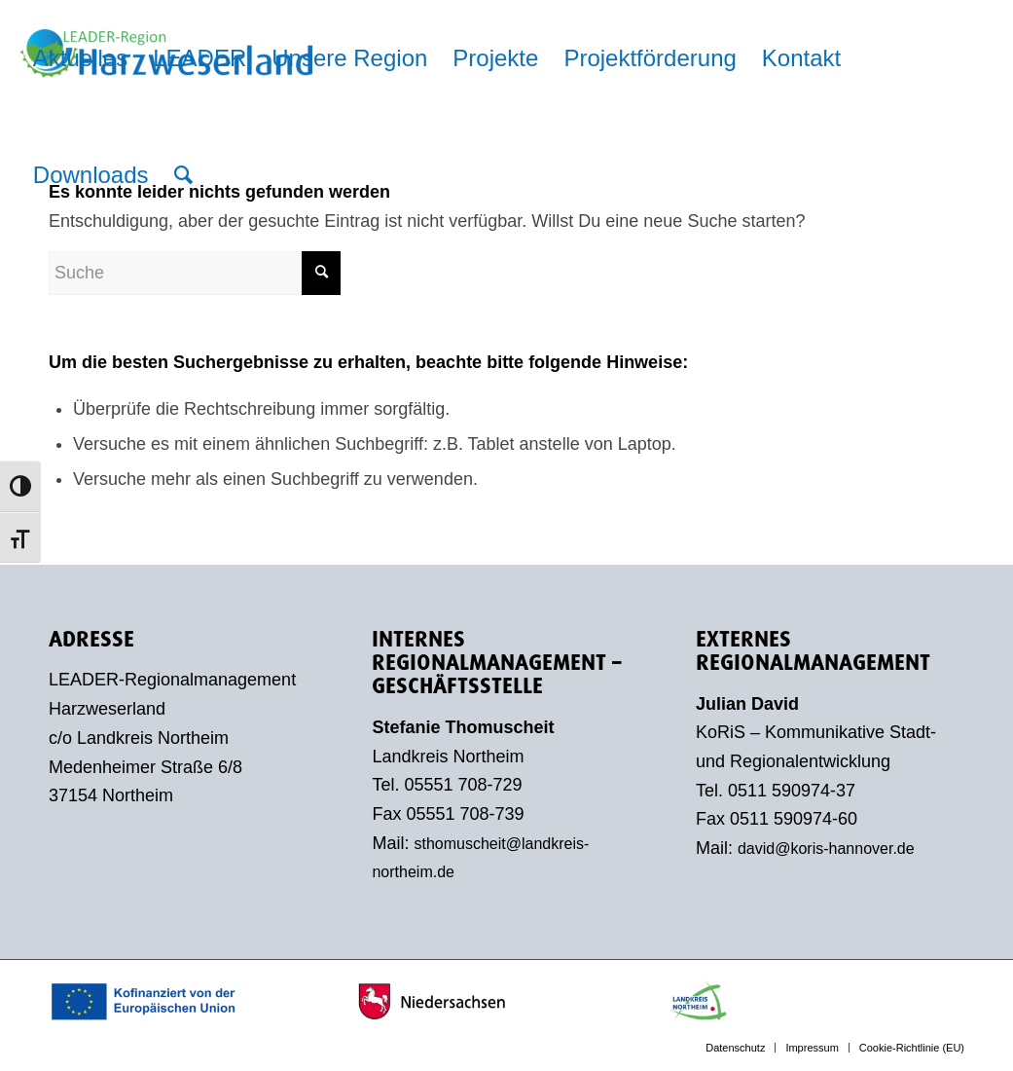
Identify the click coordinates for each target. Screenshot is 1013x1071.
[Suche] (183, 175)
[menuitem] (80, 58)
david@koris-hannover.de (826, 848)
